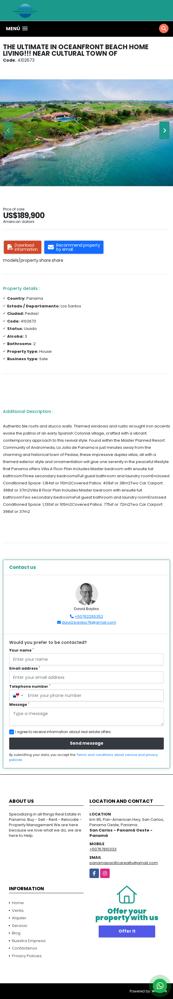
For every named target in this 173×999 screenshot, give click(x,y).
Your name (21, 650)
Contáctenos (24, 948)
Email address (24, 668)
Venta (17, 910)
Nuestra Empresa (28, 941)
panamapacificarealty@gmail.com (123, 863)
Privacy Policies (27, 956)
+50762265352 (89, 616)
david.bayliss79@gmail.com (89, 622)
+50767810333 (103, 849)
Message (19, 704)
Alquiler (19, 918)
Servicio (19, 925)
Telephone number (30, 686)
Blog (16, 933)
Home (18, 903)
